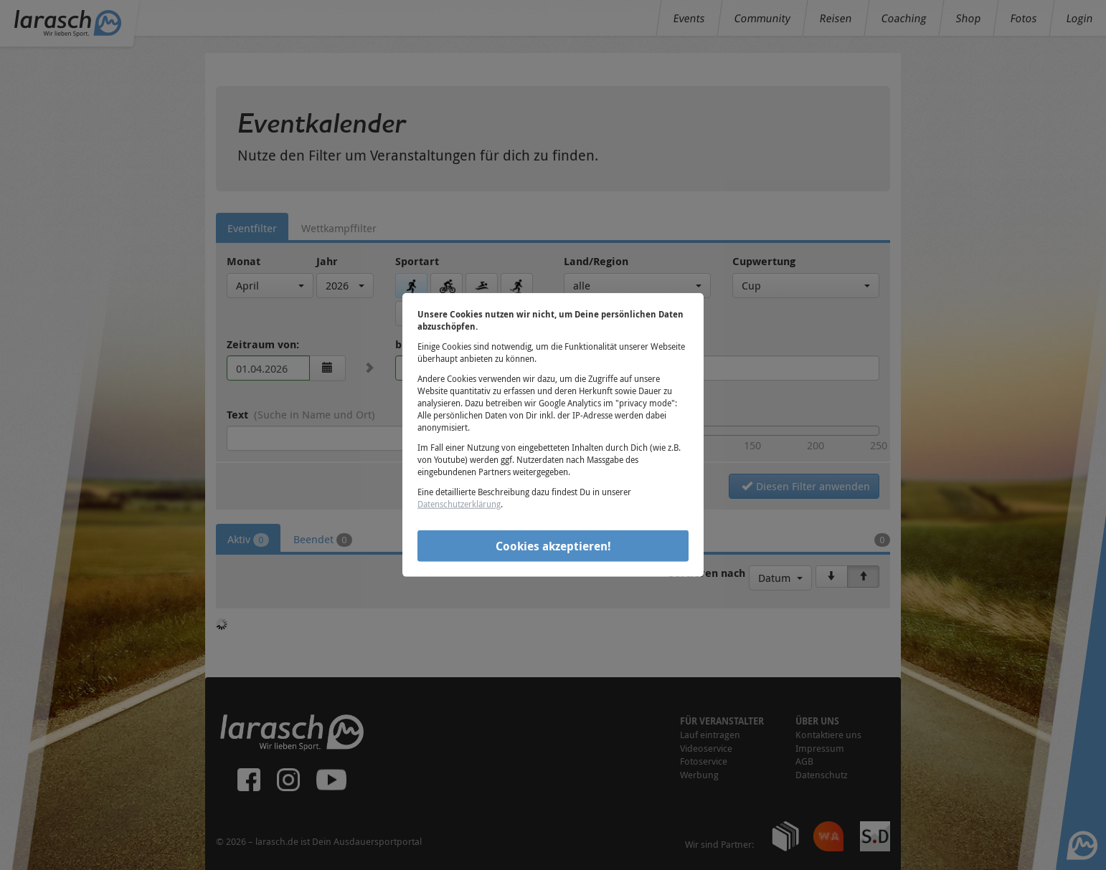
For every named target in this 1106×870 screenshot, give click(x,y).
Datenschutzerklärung (459, 504)
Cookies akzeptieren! (553, 545)
